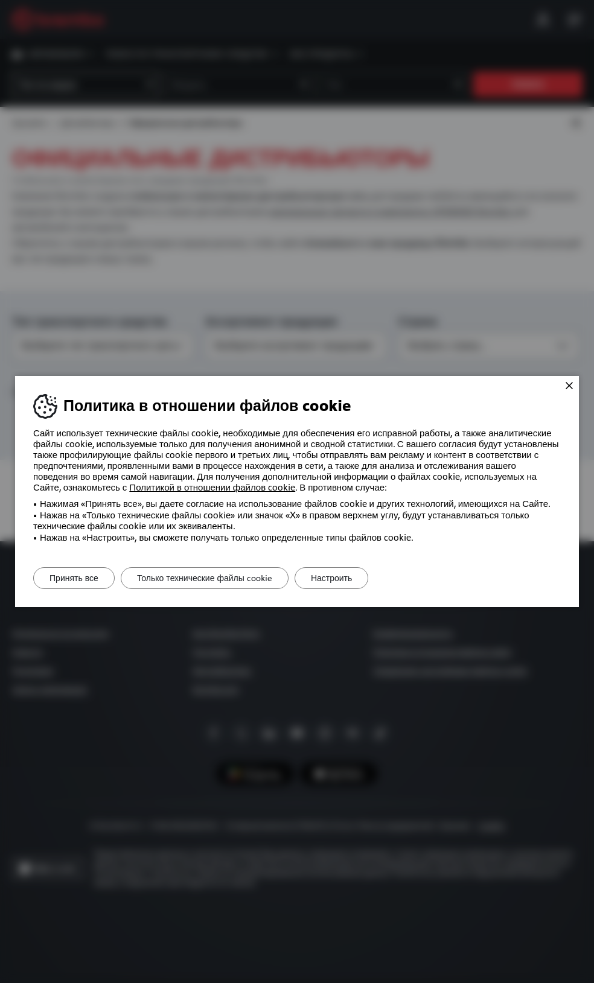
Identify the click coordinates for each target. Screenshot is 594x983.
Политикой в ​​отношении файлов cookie (212, 487)
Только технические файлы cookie (211, 578)
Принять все (76, 578)
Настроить (343, 578)
